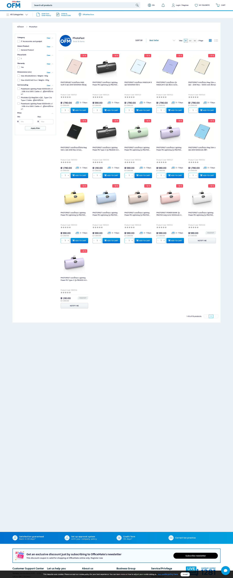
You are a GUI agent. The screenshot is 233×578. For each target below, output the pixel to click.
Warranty (21, 63)
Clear (48, 38)
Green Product (23, 46)
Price (19, 113)
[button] (225, 570)
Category (21, 37)
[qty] (65, 110)
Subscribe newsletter (195, 555)
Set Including (22, 85)
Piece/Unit (21, 54)
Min (18, 116)
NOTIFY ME (202, 240)
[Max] (46, 121)
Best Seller (162, 40)
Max (39, 116)
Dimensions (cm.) (24, 72)
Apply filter (35, 128)
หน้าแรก (20, 26)
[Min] (26, 121)
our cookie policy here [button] (168, 574)
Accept (185, 574)
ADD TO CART (79, 110)
